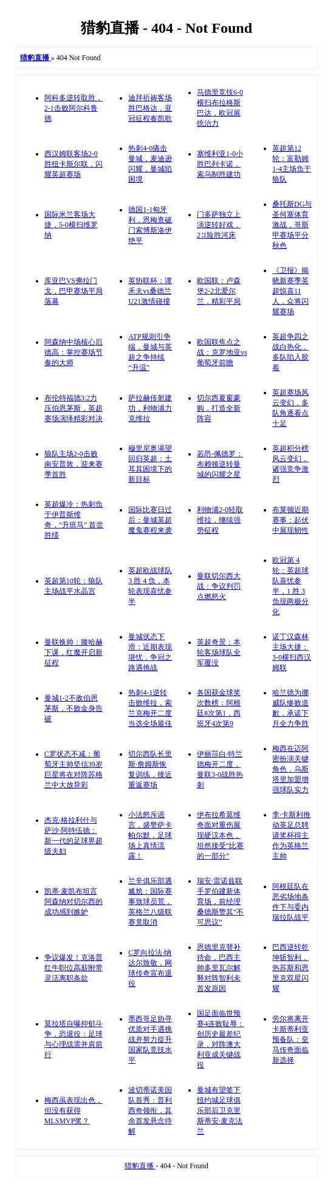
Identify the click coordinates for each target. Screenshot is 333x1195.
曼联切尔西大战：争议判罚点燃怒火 (219, 586)
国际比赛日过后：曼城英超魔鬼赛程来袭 (150, 520)
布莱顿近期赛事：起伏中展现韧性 (290, 520)
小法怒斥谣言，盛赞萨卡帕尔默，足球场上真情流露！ (150, 835)
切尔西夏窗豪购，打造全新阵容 (219, 408)
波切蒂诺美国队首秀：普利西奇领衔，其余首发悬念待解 (150, 1110)
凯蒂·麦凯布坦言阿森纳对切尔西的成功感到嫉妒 (73, 901)
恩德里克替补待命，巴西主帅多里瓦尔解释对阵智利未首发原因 (219, 968)
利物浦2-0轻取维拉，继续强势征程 (220, 520)
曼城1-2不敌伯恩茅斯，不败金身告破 (73, 708)
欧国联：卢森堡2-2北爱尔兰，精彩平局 (219, 291)
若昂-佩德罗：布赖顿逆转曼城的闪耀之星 (220, 464)
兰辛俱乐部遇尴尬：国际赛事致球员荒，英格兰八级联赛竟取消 (150, 901)
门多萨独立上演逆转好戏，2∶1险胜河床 (219, 224)
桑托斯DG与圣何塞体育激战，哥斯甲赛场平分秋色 (292, 225)
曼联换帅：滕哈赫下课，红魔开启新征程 (73, 652)
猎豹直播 (140, 1166)
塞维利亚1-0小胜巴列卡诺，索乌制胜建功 (220, 164)
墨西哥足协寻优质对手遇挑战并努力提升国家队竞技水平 (150, 1039)
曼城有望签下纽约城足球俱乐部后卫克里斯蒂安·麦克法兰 (219, 1110)
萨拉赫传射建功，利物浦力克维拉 (150, 408)
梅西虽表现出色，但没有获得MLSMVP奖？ (73, 1110)
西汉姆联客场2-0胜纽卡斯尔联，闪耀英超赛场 (73, 164)
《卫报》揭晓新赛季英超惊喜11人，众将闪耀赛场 (290, 291)
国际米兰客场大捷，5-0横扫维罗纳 (71, 224)
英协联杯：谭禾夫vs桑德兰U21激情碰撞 (150, 291)
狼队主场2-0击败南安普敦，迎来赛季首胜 (73, 464)
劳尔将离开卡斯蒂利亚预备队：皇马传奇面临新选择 (290, 1039)
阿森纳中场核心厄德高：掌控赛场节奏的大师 (73, 352)
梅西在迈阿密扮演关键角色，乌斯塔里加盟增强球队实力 (290, 769)
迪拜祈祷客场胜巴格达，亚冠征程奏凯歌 (150, 108)
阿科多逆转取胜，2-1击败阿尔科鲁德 (73, 108)
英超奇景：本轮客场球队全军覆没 (219, 652)
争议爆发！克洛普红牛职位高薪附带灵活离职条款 (73, 967)
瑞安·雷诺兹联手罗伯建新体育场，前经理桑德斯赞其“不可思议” (220, 901)
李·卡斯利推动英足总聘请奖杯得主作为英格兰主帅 (291, 835)
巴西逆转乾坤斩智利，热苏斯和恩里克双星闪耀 (290, 968)
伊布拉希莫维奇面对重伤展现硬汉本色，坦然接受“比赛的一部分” (220, 835)
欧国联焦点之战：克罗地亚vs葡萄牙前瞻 (222, 352)
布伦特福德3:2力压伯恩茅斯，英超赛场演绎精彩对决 (73, 408)
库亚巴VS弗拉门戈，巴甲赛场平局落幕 (73, 291)
